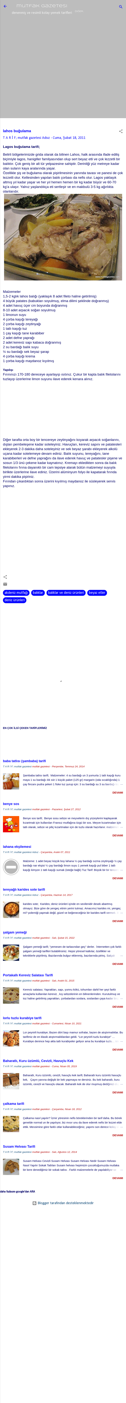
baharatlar (82, 24)
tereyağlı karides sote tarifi (24, 903)
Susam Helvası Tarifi (19, 1160)
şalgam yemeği (15, 946)
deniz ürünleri (15, 614)
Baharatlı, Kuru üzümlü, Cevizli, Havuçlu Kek (38, 1075)
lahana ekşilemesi (17, 860)
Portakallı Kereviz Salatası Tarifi (28, 989)
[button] (121, 145)
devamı (118, 806)
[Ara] (121, 7)
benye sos (11, 818)
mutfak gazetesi (41, 6)
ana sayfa (26, 24)
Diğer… (102, 24)
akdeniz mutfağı (16, 607)
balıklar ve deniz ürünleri (66, 607)
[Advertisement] (63, 59)
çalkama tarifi (13, 1117)
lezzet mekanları (54, 24)
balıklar (38, 607)
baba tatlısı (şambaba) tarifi (24, 775)
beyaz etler (97, 607)
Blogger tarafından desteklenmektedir (63, 1217)
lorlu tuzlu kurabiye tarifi (22, 1032)
